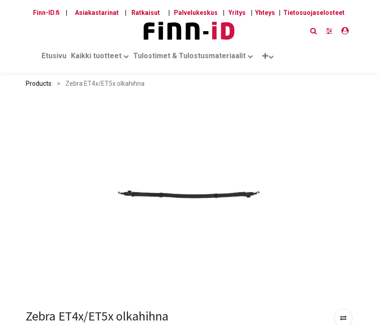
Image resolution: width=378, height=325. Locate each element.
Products (38, 83)
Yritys (237, 12)
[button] (268, 58)
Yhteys (265, 12)
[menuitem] (54, 57)
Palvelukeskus (196, 12)
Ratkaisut (145, 12)
